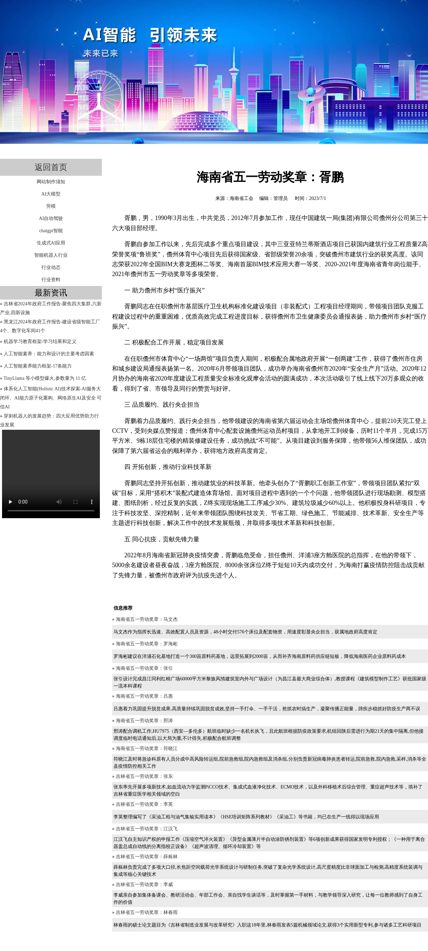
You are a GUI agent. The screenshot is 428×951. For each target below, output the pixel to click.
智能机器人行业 (51, 255)
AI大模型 (51, 194)
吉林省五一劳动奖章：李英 (144, 804)
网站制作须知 (51, 181)
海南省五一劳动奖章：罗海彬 (147, 643)
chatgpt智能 (51, 230)
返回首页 (51, 167)
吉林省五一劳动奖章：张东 (144, 776)
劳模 (51, 206)
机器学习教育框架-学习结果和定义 (40, 341)
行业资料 (50, 279)
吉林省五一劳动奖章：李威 (144, 884)
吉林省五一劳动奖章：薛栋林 (147, 856)
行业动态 (50, 267)
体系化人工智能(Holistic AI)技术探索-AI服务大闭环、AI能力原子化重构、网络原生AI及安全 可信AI (51, 397)
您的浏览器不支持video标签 (51, 474)
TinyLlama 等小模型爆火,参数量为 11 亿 (44, 378)
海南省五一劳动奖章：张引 (144, 668)
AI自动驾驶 (51, 218)
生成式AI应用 (51, 242)
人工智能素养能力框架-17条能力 (38, 366)
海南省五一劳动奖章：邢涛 (144, 720)
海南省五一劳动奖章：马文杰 (147, 619)
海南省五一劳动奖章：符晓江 (147, 748)
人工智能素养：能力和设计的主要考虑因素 (49, 353)
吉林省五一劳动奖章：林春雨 (147, 912)
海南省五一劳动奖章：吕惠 (144, 696)
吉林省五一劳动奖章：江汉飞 (147, 828)
